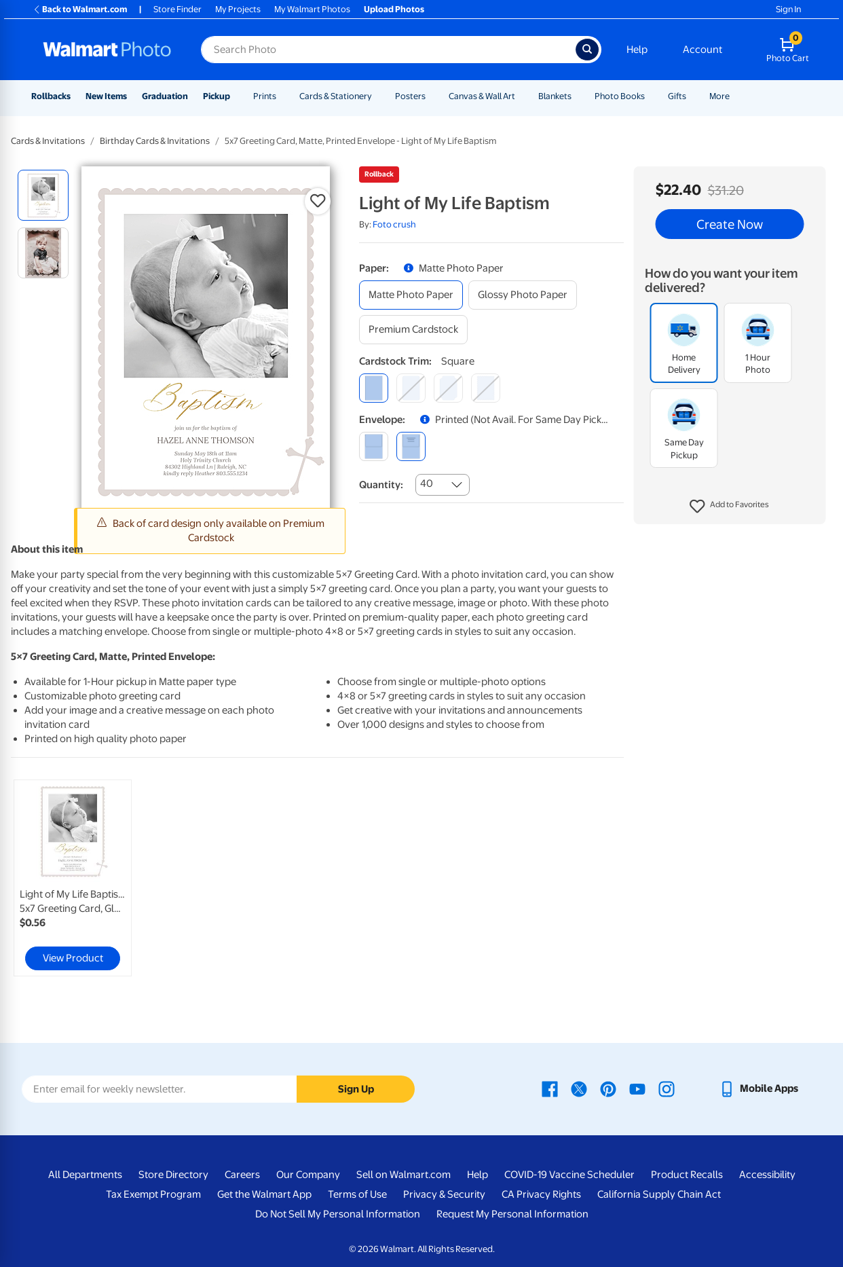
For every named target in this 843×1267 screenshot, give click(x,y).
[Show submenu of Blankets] (578, 96)
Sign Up (356, 1089)
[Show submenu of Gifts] (692, 96)
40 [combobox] (426, 483)
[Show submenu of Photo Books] (651, 96)
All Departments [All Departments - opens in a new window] (85, 1175)
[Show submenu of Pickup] (236, 96)
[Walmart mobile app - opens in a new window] (758, 1088)
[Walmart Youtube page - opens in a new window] (637, 1088)
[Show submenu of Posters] (432, 96)
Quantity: (381, 485)
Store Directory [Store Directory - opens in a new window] (173, 1175)
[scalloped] (485, 388)
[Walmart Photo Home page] (107, 49)
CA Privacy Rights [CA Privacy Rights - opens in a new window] (541, 1194)
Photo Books (620, 96)
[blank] (373, 446)
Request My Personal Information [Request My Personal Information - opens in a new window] (512, 1214)
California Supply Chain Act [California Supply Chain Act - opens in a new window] (659, 1194)
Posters (410, 96)
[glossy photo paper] (522, 295)
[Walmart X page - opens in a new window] (579, 1088)
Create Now (729, 224)
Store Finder (177, 9)
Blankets (555, 96)
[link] (72, 878)
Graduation (165, 96)
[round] (411, 388)
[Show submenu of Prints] (282, 96)
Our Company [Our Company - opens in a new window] (308, 1175)
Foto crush (394, 224)
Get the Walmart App (264, 1194)
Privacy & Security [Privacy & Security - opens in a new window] (444, 1194)
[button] (729, 506)
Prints (264, 96)
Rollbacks (51, 96)
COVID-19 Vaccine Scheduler (569, 1175)
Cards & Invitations (48, 141)
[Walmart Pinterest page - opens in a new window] (608, 1088)
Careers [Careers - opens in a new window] (242, 1175)
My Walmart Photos (312, 9)
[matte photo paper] (411, 295)
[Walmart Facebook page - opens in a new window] (550, 1088)
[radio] (43, 195)
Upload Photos (394, 9)
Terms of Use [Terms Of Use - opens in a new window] (357, 1194)
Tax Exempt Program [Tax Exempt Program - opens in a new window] (153, 1194)
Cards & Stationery (335, 96)
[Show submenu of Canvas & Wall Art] (521, 96)
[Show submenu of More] (736, 96)
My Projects (238, 9)
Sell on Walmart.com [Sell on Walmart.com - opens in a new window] (403, 1175)
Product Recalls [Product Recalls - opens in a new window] (687, 1175)
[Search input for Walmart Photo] (388, 49)
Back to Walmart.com (80, 9)
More (719, 96)
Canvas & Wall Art (482, 96)
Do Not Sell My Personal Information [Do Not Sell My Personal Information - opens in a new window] (337, 1214)
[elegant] (448, 388)
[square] (373, 388)
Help (637, 49)
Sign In (788, 9)
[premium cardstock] (413, 329)
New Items (106, 96)
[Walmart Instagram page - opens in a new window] (666, 1088)
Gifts (677, 96)
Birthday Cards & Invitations (155, 141)
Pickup (216, 96)
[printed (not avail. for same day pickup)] (411, 446)
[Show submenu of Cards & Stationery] (378, 96)
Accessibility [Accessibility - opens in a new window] (767, 1175)
